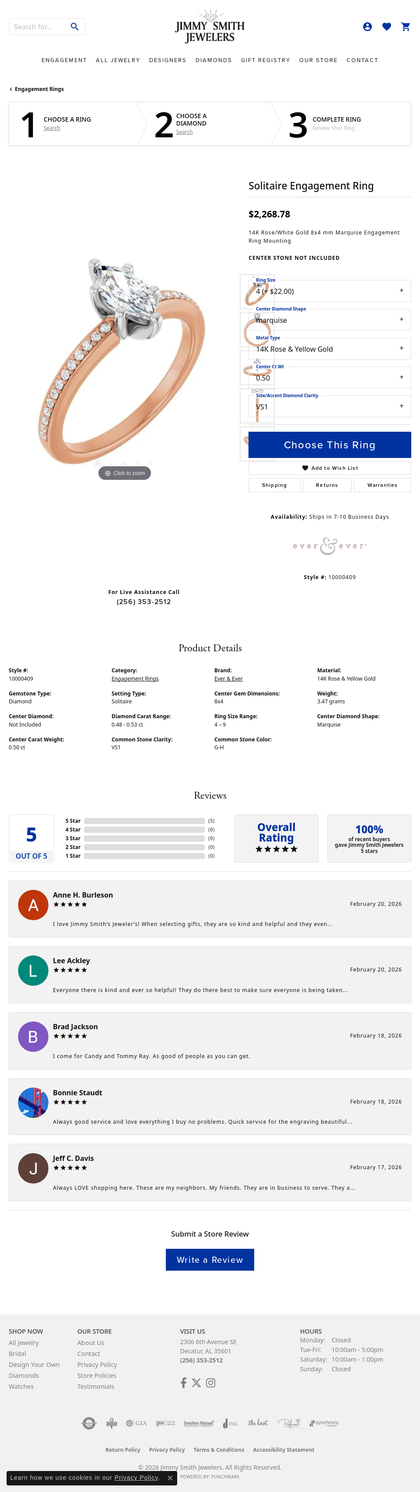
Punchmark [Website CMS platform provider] (225, 1477)
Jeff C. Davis (73, 1158)
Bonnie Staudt (77, 1092)
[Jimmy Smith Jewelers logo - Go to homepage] (210, 26)
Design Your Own (34, 1364)
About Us (91, 1342)
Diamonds (214, 60)
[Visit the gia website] (136, 1423)
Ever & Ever (228, 678)
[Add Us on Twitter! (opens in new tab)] (196, 1383)
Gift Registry (265, 60)
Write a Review (210, 1259)
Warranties (383, 485)
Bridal (17, 1353)
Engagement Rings (39, 89)
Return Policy (122, 1450)
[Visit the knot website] (258, 1423)
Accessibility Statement (283, 1450)
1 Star (73, 856)
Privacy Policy (97, 1364)
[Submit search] (75, 27)
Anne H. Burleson (83, 895)
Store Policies (97, 1375)
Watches (21, 1386)
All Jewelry (118, 60)
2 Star (73, 847)
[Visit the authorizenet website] (89, 1423)
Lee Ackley (71, 960)
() (211, 821)
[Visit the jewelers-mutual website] (199, 1423)
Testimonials (95, 1386)
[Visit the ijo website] (165, 1423)
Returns (327, 485)
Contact (362, 60)
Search (52, 128)
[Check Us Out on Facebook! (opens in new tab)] (183, 1383)
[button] (367, 26)
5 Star (73, 821)
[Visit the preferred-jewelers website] (289, 1423)
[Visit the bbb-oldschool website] (111, 1423)
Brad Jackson (75, 1026)
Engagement (64, 60)
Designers (168, 60)
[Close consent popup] (170, 1478)
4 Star (73, 829)
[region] (124, 367)
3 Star (73, 838)
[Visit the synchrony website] (324, 1423)
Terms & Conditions (219, 1450)
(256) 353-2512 (144, 602)
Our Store (318, 60)
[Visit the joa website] (230, 1423)
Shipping (274, 485)
